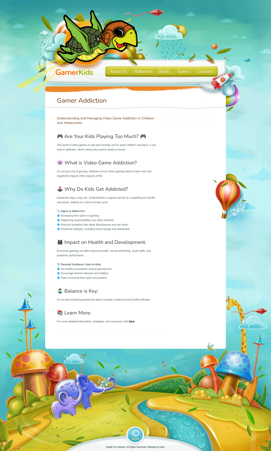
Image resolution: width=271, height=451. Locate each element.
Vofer (161, 447)
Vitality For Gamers (115, 447)
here (132, 321)
